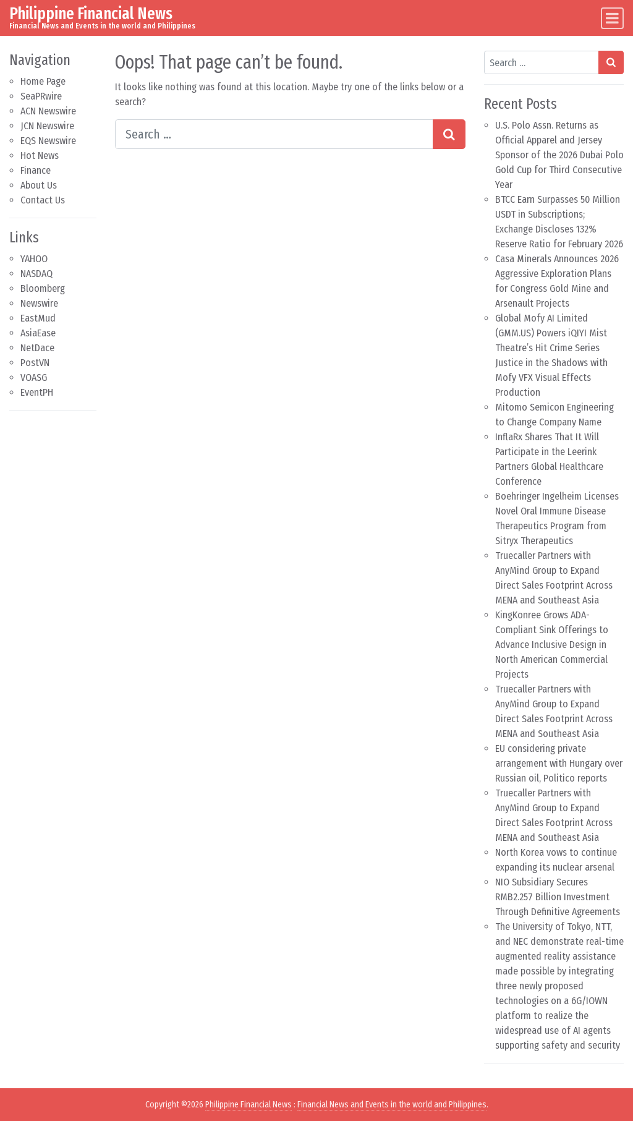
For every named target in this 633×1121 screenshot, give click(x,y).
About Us (38, 185)
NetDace (37, 348)
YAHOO (34, 259)
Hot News (39, 155)
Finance (35, 170)
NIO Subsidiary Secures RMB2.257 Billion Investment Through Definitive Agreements (557, 897)
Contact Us (42, 200)
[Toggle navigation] (612, 18)
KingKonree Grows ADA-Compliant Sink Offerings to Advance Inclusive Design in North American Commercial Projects (551, 644)
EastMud (38, 318)
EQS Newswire (48, 141)
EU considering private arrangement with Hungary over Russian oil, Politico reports (558, 763)
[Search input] (274, 134)
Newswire (39, 303)
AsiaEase (38, 333)
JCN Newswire (47, 126)
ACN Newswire (48, 111)
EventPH (36, 392)
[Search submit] (449, 134)
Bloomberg (42, 288)
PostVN (34, 363)
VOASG (33, 377)
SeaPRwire (41, 96)
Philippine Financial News (90, 13)
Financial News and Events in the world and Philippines (391, 1104)
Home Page (43, 81)
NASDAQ (36, 273)
